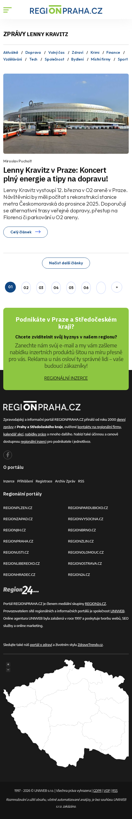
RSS (81, 481)
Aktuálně (10, 52)
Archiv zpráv (65, 481)
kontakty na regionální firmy (99, 427)
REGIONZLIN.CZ (81, 541)
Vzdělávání (12, 59)
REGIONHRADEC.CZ (19, 574)
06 (85, 287)
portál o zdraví (41, 644)
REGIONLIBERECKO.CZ (21, 563)
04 (55, 287)
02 (25, 287)
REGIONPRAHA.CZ (18, 541)
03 (41, 287)
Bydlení (77, 59)
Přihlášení (25, 481)
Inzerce (8, 481)
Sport (123, 59)
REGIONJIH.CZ (14, 530)
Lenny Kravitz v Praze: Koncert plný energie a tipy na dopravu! (55, 174)
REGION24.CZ (79, 574)
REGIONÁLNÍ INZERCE (66, 378)
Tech (33, 59)
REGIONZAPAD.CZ (18, 519)
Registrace (44, 481)
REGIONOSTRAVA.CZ (85, 563)
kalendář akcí (13, 434)
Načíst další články (66, 263)
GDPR (97, 791)
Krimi (95, 52)
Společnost (54, 59)
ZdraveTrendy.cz (90, 644)
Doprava (33, 52)
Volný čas (56, 52)
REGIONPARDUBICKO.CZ (88, 508)
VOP (107, 791)
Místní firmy (100, 59)
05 (71, 287)
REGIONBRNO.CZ (82, 530)
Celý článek (25, 232)
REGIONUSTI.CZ (16, 552)
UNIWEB (117, 611)
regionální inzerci (33, 441)
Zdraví (77, 52)
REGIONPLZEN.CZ (17, 508)
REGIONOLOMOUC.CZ (86, 552)
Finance (113, 52)
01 (10, 286)
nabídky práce (35, 434)
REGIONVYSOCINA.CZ (85, 519)
